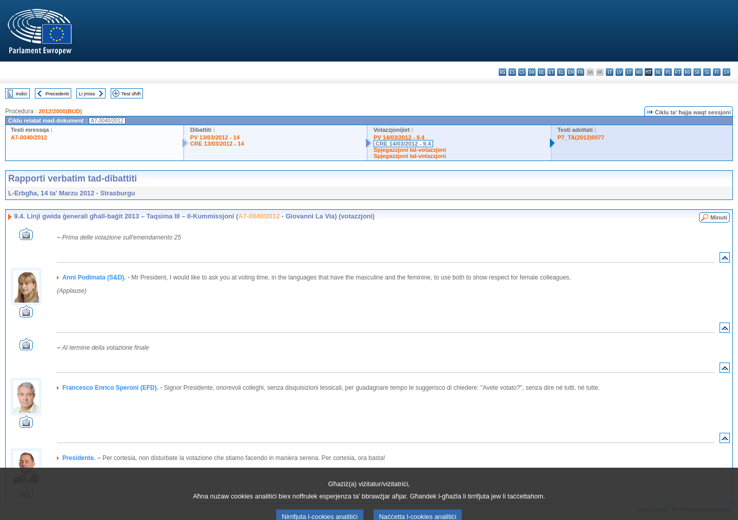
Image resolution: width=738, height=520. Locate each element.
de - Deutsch (541, 72)
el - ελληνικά (561, 72)
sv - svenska (726, 72)
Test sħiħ (131, 93)
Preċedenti (57, 93)
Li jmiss (87, 93)
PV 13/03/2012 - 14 (214, 137)
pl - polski (668, 72)
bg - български (502, 72)
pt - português (678, 72)
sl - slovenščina (707, 72)
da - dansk (532, 72)
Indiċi (21, 93)
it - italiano (609, 72)
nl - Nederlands (658, 72)
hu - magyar (639, 72)
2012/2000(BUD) (60, 111)
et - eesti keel (551, 72)
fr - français (580, 72)
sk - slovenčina (697, 72)
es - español (512, 72)
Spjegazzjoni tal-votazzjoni (410, 150)
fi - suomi (717, 72)
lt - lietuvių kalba (629, 72)
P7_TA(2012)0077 (581, 137)
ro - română (687, 72)
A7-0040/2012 (29, 137)
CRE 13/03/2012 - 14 (217, 144)
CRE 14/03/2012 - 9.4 (403, 144)
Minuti (718, 217)
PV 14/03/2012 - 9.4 (399, 137)
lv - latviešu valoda (619, 72)
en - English (571, 72)
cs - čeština (522, 72)
